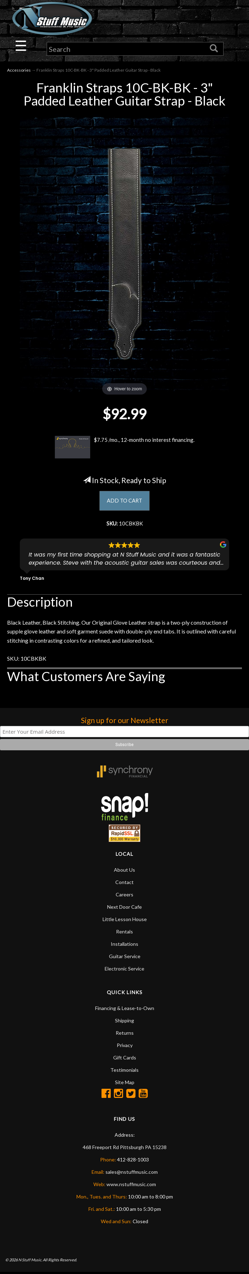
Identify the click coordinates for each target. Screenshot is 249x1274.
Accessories (19, 70)
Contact (124, 884)
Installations (124, 946)
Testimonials (124, 1072)
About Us (124, 872)
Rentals (124, 933)
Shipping (124, 1022)
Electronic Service (124, 970)
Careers (124, 896)
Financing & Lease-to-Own (124, 1010)
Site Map (124, 1084)
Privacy (125, 1047)
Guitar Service (124, 958)
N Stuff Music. (30, 1262)
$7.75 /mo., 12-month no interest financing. (124, 447)
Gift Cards (124, 1059)
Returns (125, 1035)
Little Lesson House (125, 921)
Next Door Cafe (124, 909)
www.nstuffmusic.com (131, 1186)
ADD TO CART (125, 501)
